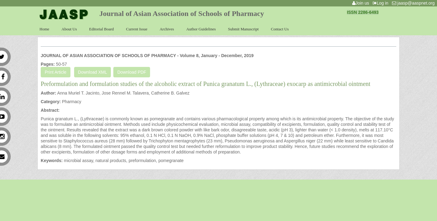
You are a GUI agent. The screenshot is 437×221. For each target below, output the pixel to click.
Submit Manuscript (243, 29)
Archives (167, 29)
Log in (382, 3)
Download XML (92, 72)
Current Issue (137, 29)
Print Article (55, 72)
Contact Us (280, 29)
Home (44, 29)
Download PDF (131, 72)
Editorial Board (101, 29)
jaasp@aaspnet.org (414, 3)
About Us (69, 29)
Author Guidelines (201, 29)
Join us (361, 3)
